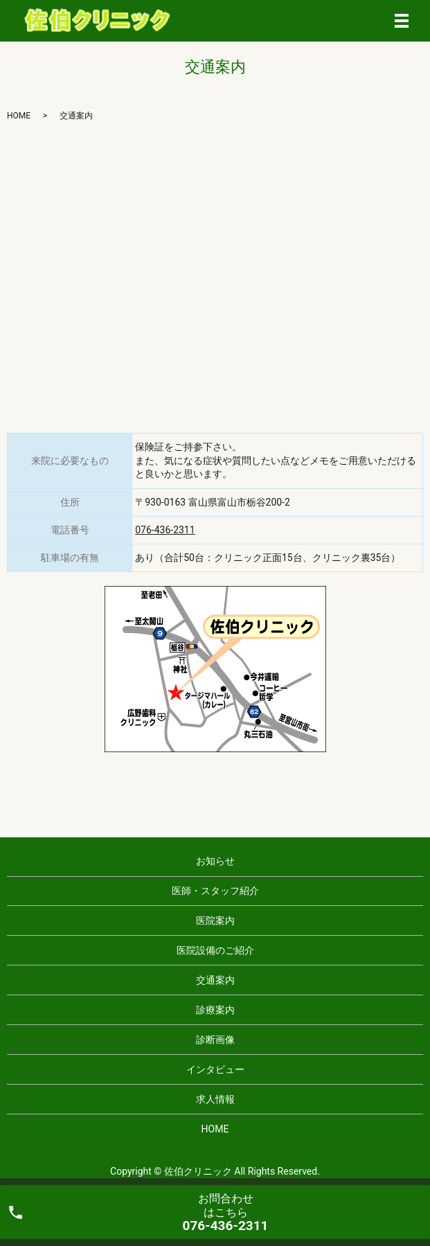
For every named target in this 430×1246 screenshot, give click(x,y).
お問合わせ (226, 1212)
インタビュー (215, 1069)
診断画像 (215, 1039)
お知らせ (215, 860)
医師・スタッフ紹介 (215, 890)
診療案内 (215, 1009)
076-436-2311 (165, 529)
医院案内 (215, 920)
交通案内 (215, 980)
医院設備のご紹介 (215, 950)
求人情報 (215, 1099)
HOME (18, 116)
